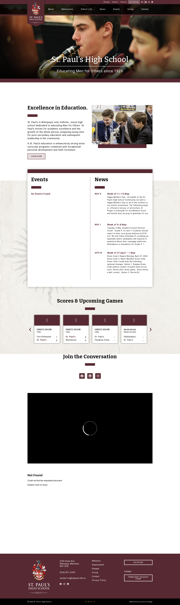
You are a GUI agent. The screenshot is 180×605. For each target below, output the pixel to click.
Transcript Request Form (138, 578)
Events (116, 9)
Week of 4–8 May (117, 224)
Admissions (67, 9)
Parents (124, 2)
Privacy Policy (99, 580)
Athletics (96, 561)
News (102, 9)
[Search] (142, 2)
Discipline (138, 562)
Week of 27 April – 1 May (121, 252)
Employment (98, 565)
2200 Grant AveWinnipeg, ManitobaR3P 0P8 (69, 564)
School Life (86, 9)
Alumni (115, 2)
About (51, 9)
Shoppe (107, 2)
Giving (131, 9)
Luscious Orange (145, 602)
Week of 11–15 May (118, 193)
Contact (145, 9)
